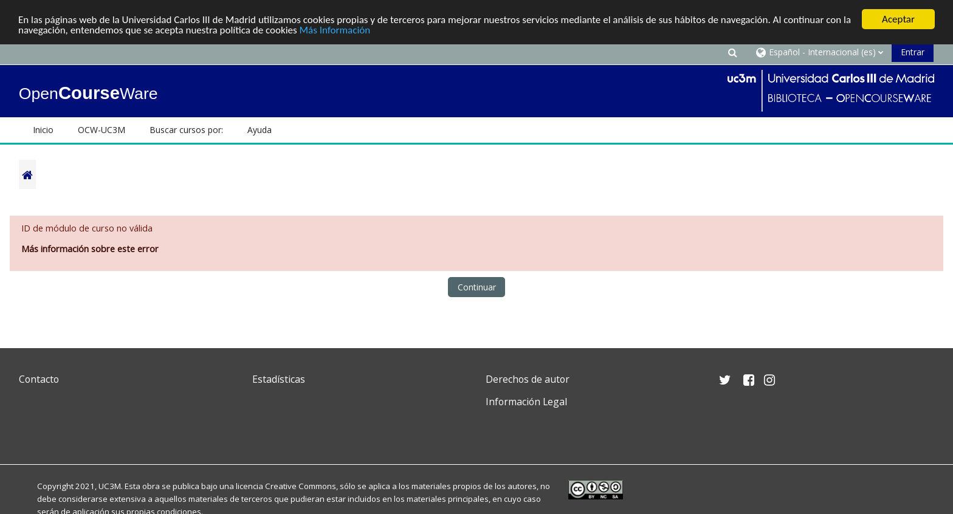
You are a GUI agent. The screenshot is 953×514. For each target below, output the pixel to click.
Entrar (912, 52)
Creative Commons (300, 486)
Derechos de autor (527, 379)
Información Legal (526, 401)
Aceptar (898, 19)
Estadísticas (278, 379)
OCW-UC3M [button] (101, 129)
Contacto (39, 379)
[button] (732, 52)
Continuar (477, 287)
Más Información (335, 29)
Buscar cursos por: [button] (186, 129)
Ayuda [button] (259, 129)
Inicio (43, 129)
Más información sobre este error (90, 249)
